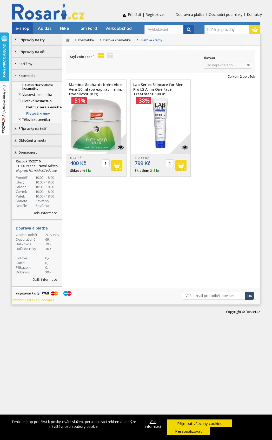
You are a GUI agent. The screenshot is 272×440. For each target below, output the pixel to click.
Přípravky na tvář (32, 128)
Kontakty (254, 14)
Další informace (45, 334)
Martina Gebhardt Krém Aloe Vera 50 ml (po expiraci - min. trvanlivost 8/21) (95, 89)
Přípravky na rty (31, 39)
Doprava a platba (189, 14)
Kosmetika (27, 75)
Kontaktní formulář (39, 210)
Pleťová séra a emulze (44, 107)
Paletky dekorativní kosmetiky (37, 87)
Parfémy (25, 63)
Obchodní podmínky (225, 14)
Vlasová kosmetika (37, 94)
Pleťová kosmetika (37, 100)
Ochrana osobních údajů (40, 253)
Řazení (209, 58)
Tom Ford (87, 28)
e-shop (22, 28)
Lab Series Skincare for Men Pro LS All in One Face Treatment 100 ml (158, 89)
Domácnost (27, 152)
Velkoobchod (118, 28)
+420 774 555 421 (45, 169)
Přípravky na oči (31, 51)
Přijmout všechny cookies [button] (199, 423)
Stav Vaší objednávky (41, 189)
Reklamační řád (33, 246)
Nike (64, 28)
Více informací (153, 424)
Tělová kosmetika (36, 119)
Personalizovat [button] (188, 431)
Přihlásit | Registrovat (146, 14)
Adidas (44, 28)
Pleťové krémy (38, 113)
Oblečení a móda (32, 140)
